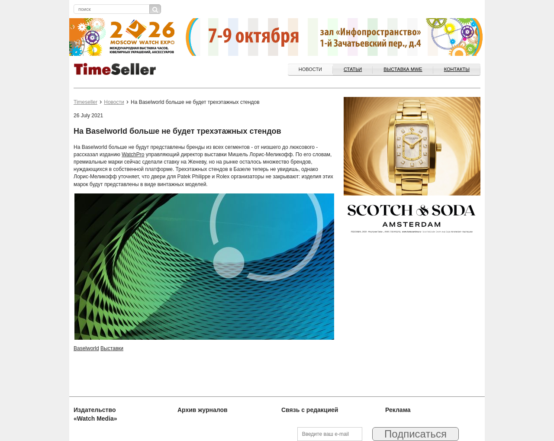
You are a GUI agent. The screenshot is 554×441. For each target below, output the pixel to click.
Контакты (457, 69)
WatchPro (133, 154)
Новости (310, 69)
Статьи (353, 69)
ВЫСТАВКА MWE (402, 69)
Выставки (111, 348)
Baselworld (86, 348)
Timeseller (85, 102)
